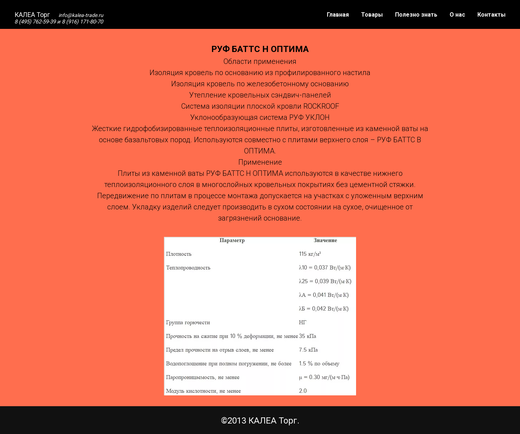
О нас (457, 14)
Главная (338, 14)
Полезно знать (416, 14)
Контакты (491, 14)
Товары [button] (372, 14)
